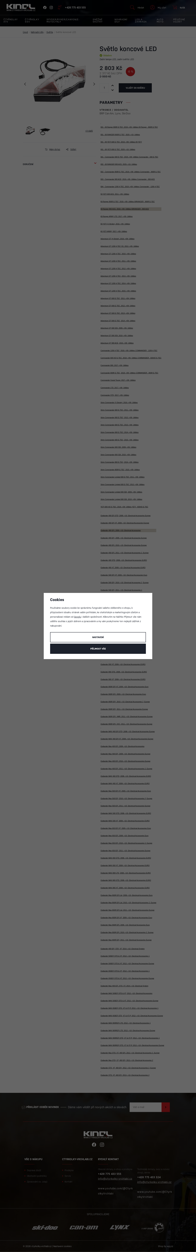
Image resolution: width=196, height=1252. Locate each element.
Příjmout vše (98, 648)
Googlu (77, 617)
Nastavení (98, 637)
